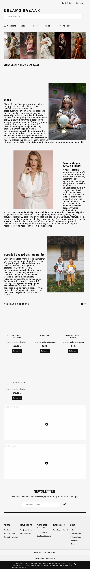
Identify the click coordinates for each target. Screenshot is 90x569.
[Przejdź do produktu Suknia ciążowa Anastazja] (45, 472)
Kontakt (72, 530)
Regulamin (7, 530)
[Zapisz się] (64, 504)
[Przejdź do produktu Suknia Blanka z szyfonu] (17, 368)
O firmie (72, 544)
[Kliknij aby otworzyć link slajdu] (45, 45)
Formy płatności (42, 532)
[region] (45, 45)
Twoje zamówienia (26, 530)
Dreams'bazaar (22, 10)
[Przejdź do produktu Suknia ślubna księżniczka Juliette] (45, 433)
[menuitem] (12, 26)
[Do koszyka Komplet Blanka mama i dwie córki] (17, 351)
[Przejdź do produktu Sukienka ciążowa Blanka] (73, 321)
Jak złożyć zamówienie (12, 537)
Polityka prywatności (60, 530)
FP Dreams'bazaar (76, 533)
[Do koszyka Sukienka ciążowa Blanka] (73, 351)
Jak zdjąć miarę (9, 533)
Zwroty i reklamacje (44, 536)
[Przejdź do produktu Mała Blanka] (45, 321)
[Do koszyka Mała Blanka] (45, 351)
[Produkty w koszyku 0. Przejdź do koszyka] (83, 11)
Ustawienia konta (26, 533)
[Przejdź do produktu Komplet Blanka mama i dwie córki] (17, 321)
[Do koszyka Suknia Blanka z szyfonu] (17, 398)
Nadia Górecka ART (21, 342)
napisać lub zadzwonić (33, 137)
